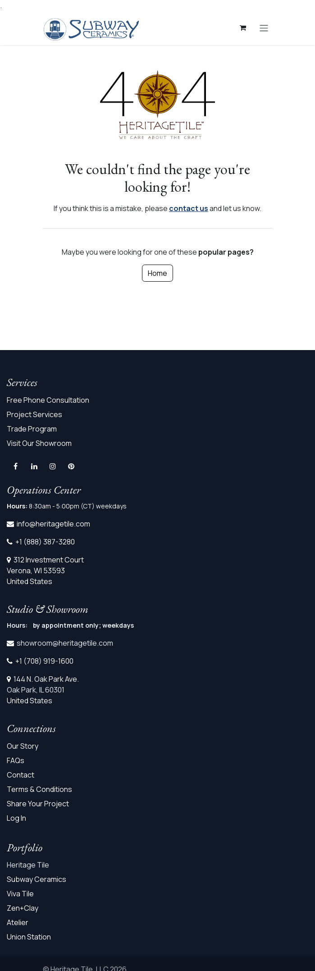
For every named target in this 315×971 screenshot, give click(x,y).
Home (157, 273)
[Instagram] (53, 466)
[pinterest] (71, 466)
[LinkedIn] (34, 466)
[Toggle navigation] (264, 27)
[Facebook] (15, 466)
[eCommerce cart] (242, 27)
